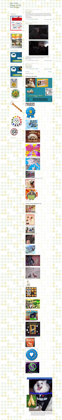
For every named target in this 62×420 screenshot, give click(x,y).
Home (39, 71)
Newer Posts (27, 71)
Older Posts (50, 71)
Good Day (30, 23)
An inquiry (30, 11)
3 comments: (47, 19)
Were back (30, 64)
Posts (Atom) (32, 73)
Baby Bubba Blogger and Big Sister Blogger (15, 5)
